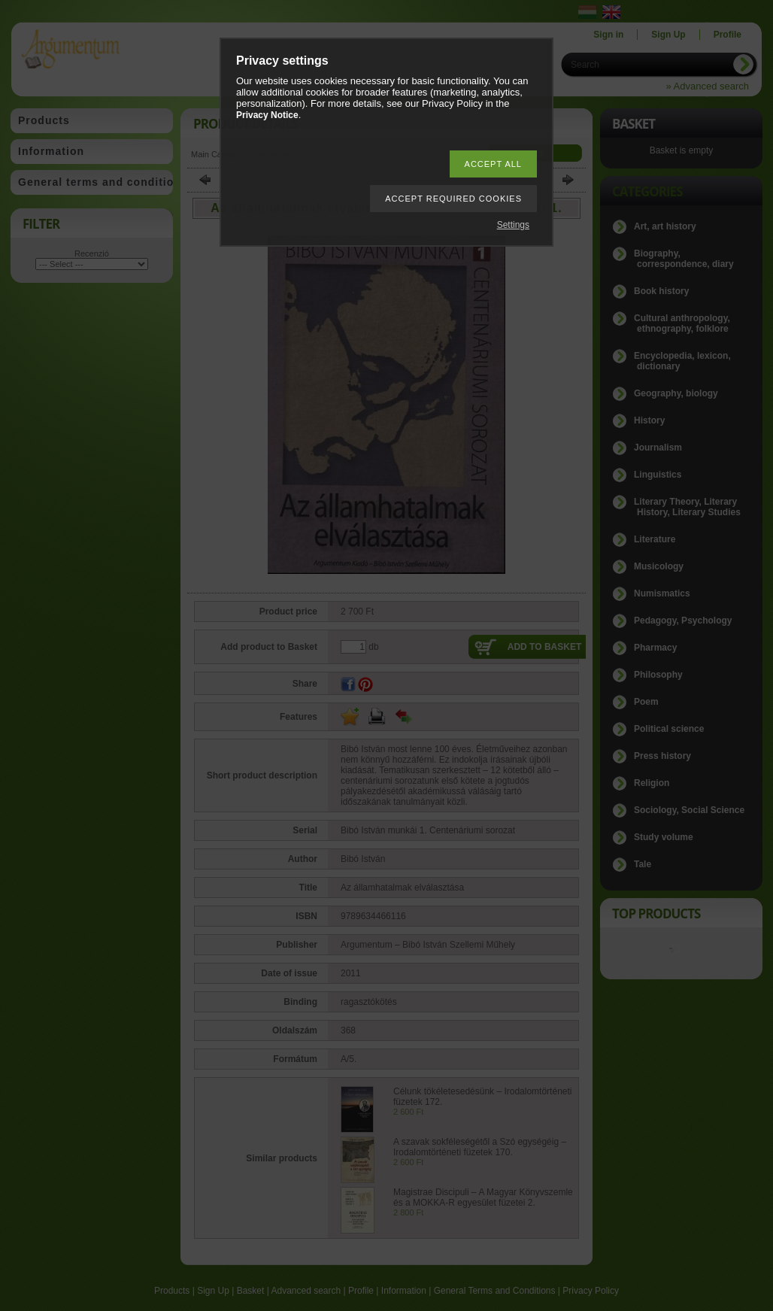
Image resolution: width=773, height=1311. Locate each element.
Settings (513, 225)
